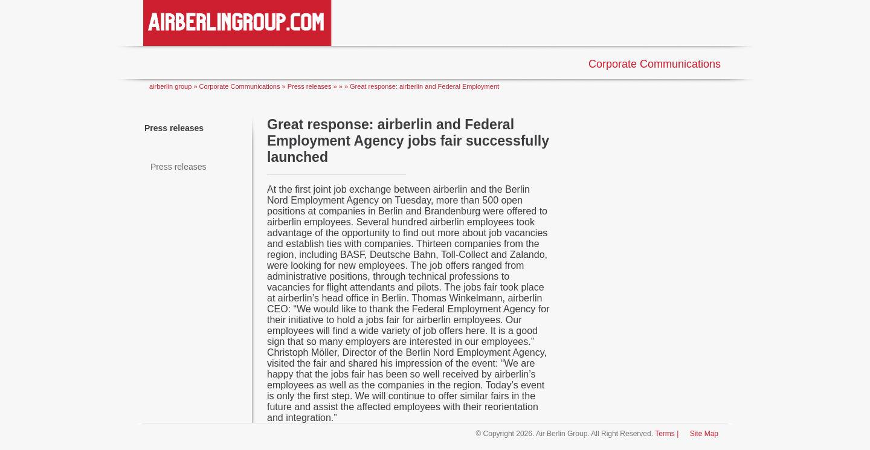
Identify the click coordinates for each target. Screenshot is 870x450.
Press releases (174, 128)
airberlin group (170, 86)
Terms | (666, 433)
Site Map (703, 433)
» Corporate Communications (237, 86)
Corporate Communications (654, 64)
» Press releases (308, 86)
